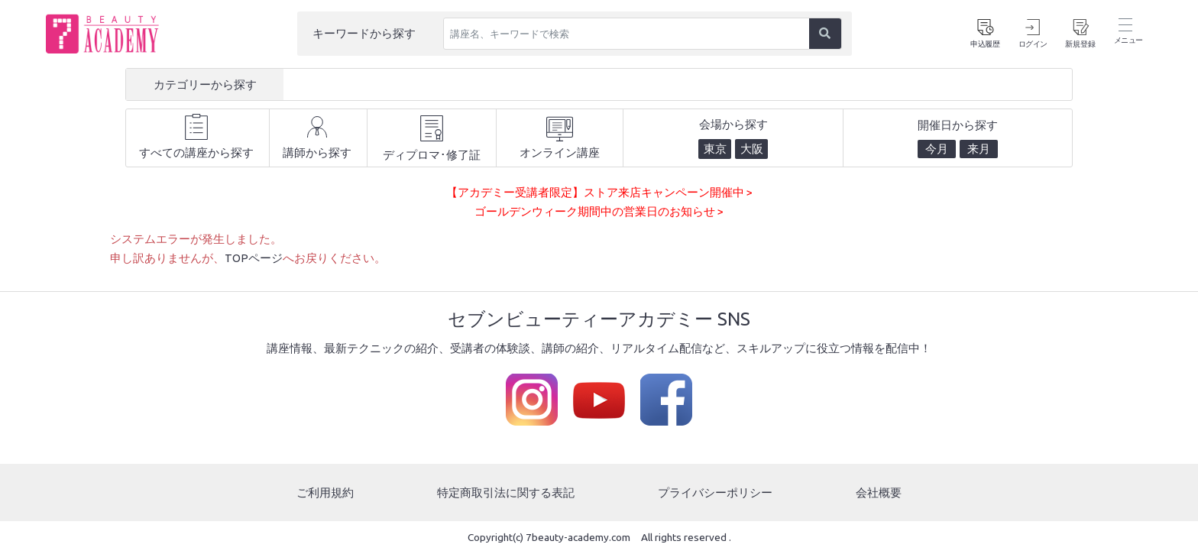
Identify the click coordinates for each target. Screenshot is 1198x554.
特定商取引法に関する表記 (506, 491)
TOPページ (254, 257)
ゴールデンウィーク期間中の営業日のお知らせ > (599, 211)
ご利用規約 (325, 491)
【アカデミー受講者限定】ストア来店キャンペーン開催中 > (599, 192)
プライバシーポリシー (715, 491)
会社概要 (879, 491)
